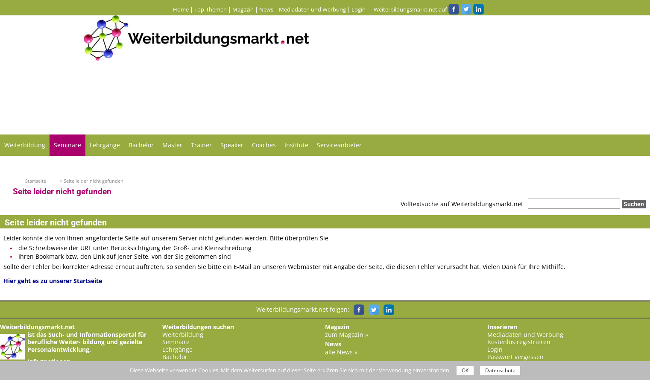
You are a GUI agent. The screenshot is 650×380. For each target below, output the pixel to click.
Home (181, 9)
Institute (296, 145)
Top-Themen (210, 9)
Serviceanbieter (339, 145)
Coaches (264, 145)
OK (465, 370)
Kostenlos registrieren (518, 342)
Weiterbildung (24, 145)
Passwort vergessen (515, 357)
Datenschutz (500, 370)
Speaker (231, 145)
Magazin (243, 9)
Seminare (67, 145)
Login (358, 9)
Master (172, 145)
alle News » (341, 352)
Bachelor (141, 145)
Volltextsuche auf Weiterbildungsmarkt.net (462, 204)
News (266, 9)
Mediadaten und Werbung (312, 9)
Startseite (35, 181)
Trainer (201, 145)
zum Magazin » (346, 334)
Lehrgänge (105, 145)
